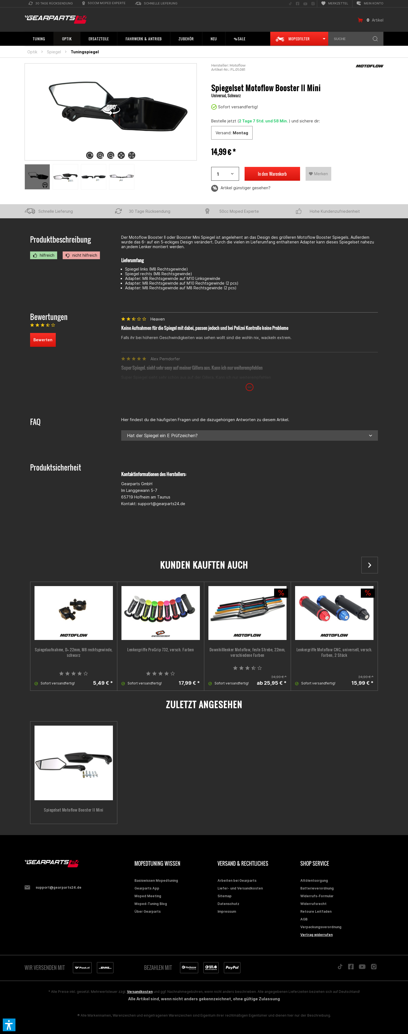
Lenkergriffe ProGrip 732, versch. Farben (160, 649)
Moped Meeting (147, 896)
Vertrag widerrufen (316, 935)
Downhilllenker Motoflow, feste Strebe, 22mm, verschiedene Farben (247, 652)
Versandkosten (140, 992)
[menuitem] (51, 3)
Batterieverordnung (317, 888)
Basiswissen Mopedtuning (156, 880)
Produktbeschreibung (60, 239)
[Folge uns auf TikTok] (290, 3)
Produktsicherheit (55, 467)
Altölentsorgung (314, 880)
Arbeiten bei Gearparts (237, 880)
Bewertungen (49, 316)
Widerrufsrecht (313, 904)
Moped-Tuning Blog (150, 904)
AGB (304, 919)
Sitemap (225, 896)
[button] (9, 1025)
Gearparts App (146, 888)
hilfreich (43, 255)
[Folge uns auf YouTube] (305, 3)
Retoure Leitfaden (316, 911)
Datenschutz (228, 904)
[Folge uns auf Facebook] (298, 3)
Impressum (227, 911)
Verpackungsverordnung (320, 927)
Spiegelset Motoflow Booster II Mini (74, 810)
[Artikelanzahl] (225, 174)
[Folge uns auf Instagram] (313, 3)
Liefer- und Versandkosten (240, 888)
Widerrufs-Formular (316, 896)
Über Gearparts (147, 911)
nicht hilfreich (81, 255)
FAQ (35, 421)
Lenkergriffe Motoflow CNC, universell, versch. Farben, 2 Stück (334, 652)
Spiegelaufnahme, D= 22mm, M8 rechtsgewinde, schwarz (74, 652)
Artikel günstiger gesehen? (241, 188)
